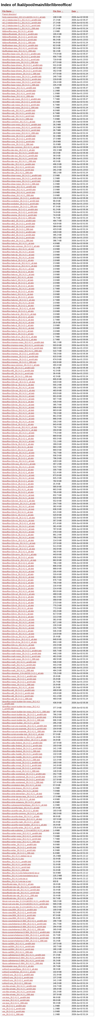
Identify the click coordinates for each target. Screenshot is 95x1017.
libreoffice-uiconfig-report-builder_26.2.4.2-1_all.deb (24, 825)
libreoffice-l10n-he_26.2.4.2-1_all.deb (18, 467)
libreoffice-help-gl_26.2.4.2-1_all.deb (18, 283)
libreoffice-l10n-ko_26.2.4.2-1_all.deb (18, 509)
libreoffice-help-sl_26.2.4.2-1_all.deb (18, 325)
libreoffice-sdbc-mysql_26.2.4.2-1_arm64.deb (21, 765)
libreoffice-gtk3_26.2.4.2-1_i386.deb (17, 229)
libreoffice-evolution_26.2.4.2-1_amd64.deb (21, 198)
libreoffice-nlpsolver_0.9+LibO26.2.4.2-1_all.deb (23, 673)
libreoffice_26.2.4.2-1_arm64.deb (16, 864)
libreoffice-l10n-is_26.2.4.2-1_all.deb (18, 487)
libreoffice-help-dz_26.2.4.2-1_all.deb (18, 258)
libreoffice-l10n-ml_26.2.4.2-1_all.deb (18, 521)
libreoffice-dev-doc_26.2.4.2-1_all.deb (18, 150)
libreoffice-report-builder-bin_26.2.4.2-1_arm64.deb (24, 717)
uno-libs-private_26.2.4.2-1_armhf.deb (18, 992)
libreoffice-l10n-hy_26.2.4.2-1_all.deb (18, 478)
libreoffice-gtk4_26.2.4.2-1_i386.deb (17, 241)
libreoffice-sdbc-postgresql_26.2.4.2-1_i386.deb (22, 782)
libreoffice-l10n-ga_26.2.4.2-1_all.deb (18, 453)
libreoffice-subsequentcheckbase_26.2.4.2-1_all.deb (24, 805)
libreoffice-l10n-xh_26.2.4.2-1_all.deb (18, 634)
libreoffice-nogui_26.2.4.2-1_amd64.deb (19, 676)
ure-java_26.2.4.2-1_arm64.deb (15, 1000)
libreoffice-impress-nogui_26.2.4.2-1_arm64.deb (23, 345)
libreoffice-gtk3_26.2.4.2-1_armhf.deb (18, 226)
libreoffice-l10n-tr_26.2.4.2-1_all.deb (17, 614)
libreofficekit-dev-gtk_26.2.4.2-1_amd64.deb (21, 887)
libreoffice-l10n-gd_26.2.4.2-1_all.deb (18, 456)
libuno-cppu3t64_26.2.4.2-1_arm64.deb (19, 912)
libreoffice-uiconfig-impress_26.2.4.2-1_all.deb (22, 819)
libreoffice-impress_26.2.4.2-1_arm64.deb (20, 356)
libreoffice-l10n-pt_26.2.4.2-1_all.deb (18, 563)
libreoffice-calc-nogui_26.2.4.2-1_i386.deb (20, 108)
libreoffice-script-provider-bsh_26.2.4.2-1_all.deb (23, 734)
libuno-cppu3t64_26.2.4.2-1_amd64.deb (19, 910)
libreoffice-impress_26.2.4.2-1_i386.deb (19, 362)
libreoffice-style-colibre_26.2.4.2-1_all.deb (20, 791)
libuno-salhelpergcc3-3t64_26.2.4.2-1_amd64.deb (23, 955)
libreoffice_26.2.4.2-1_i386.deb (15, 870)
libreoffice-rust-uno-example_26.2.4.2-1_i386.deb (23, 731)
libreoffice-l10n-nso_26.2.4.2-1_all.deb (18, 543)
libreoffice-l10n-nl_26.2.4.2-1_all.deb (18, 535)
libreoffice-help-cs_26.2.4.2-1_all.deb (18, 249)
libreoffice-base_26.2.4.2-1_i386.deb (18, 96)
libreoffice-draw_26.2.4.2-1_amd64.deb (19, 187)
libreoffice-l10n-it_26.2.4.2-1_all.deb (17, 489)
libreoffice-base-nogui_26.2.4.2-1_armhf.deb (21, 82)
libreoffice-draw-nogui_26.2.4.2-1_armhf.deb (21, 181)
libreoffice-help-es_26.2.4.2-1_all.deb (18, 269)
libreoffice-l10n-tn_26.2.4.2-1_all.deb (18, 611)
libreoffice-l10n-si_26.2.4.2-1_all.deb (18, 574)
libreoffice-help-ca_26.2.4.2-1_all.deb (18, 243)
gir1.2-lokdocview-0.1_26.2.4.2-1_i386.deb (20, 28)
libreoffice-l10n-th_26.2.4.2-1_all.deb (18, 605)
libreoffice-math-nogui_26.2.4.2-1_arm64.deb (21, 654)
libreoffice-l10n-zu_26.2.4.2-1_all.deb (18, 645)
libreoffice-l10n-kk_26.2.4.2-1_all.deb (18, 498)
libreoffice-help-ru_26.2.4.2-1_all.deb (18, 320)
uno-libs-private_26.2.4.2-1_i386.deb (18, 994)
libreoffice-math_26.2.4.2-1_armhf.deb (18, 668)
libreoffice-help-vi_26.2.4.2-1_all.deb (18, 334)
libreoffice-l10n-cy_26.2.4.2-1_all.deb (18, 413)
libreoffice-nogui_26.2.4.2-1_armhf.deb (19, 682)
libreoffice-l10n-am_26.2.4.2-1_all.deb (18, 382)
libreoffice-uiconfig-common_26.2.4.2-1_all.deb (22, 813)
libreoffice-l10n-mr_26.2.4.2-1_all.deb (18, 526)
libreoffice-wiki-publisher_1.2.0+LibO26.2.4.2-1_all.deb (25, 830)
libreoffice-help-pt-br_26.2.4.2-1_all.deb (19, 314)
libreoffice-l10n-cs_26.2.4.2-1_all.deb (18, 410)
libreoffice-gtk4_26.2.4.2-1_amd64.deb (19, 232)
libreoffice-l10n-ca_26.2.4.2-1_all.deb (18, 407)
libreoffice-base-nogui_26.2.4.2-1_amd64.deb (21, 77)
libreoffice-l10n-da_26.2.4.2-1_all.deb (18, 416)
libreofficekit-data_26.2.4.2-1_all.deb (18, 884)
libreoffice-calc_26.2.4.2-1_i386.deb (17, 119)
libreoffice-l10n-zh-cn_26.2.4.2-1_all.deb (19, 639)
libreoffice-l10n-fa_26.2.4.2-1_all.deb (18, 444)
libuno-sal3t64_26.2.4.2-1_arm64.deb (18, 946)
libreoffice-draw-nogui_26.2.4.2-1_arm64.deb (21, 178)
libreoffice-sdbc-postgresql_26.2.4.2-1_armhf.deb (23, 780)
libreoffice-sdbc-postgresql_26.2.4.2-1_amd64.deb (23, 774)
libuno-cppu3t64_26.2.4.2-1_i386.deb (18, 918)
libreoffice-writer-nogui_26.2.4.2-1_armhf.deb (21, 839)
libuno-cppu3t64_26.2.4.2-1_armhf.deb (19, 915)
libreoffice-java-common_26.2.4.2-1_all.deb (21, 365)
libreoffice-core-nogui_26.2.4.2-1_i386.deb (20, 133)
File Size (57, 11)
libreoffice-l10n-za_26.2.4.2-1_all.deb (18, 637)
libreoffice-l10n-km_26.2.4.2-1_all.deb (18, 501)
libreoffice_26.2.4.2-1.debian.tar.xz (17, 856)
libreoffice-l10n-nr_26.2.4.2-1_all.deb (18, 540)
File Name (7, 11)
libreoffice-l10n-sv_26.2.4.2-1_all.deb (18, 591)
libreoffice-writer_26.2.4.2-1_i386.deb (18, 853)
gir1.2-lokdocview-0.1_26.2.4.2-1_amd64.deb (21, 20)
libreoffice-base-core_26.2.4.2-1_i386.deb (20, 62)
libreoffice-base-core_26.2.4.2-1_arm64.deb (21, 57)
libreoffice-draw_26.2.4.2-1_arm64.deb (19, 190)
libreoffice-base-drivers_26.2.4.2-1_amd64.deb (22, 65)
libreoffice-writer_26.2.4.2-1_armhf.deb (19, 850)
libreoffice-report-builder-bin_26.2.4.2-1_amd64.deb (24, 714)
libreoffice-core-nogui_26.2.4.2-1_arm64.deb (21, 127)
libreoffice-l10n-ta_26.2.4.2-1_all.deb (18, 597)
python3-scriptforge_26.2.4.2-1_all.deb (19, 972)
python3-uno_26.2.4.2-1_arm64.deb (17, 978)
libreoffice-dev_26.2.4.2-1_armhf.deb (18, 170)
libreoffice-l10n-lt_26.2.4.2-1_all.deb (17, 512)
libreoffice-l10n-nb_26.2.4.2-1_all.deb (18, 529)
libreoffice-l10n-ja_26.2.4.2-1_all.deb (18, 492)
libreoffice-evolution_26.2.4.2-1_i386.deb (19, 207)
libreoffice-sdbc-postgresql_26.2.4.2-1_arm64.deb (23, 777)
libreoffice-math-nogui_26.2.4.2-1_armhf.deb (21, 656)
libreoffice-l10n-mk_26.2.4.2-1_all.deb (18, 518)
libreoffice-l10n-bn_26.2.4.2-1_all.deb (18, 399)
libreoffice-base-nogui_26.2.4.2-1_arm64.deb (21, 79)
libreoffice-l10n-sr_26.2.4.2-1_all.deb (18, 583)
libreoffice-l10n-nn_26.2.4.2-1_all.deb (18, 537)
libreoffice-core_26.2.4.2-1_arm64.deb (18, 139)
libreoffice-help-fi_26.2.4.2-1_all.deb (17, 277)
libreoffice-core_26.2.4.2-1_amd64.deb (19, 136)
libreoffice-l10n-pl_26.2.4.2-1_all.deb (18, 557)
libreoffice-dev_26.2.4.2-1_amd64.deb (18, 164)
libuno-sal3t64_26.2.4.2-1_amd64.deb (18, 944)
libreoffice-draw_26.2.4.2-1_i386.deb (18, 195)
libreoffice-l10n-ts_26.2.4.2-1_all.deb (18, 617)
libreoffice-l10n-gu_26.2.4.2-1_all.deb (18, 461)
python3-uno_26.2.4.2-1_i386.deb (16, 983)
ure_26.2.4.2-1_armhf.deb (13, 1011)
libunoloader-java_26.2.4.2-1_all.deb (18, 966)
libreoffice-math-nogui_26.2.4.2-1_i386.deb (20, 659)
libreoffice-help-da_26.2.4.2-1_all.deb (18, 252)
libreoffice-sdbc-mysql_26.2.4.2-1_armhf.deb (21, 768)
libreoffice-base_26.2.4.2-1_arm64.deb (19, 91)
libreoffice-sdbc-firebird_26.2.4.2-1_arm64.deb (22, 746)
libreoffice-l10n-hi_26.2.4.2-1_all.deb (18, 470)
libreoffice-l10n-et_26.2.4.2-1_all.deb (18, 439)
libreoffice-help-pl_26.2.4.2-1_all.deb (18, 311)
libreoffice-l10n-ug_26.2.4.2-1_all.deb (18, 620)
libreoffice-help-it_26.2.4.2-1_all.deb (17, 294)
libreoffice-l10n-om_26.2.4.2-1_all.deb (18, 549)
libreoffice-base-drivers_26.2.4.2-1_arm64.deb (22, 68)
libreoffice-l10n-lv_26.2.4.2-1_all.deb (18, 515)
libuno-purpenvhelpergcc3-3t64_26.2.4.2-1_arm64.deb (25, 935)
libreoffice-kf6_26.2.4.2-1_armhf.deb (17, 373)
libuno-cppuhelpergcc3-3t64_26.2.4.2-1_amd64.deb (24, 921)
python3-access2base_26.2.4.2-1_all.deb (20, 969)
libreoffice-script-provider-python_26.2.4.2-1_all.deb (24, 740)
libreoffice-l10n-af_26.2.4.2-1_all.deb (18, 379)
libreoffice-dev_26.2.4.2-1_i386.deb (17, 173)
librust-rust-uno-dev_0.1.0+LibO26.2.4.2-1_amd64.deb (25, 901)
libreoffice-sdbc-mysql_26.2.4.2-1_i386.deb (20, 771)
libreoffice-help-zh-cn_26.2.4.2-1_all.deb (19, 337)
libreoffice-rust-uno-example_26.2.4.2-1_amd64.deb (24, 726)
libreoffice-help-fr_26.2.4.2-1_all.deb (17, 280)
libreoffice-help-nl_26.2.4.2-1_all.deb (18, 306)
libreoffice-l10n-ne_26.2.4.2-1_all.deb (18, 532)
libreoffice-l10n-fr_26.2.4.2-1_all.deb (17, 450)
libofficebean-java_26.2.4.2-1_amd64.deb (20, 45)
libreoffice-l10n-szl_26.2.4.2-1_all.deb (18, 594)
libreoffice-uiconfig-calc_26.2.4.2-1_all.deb (20, 811)
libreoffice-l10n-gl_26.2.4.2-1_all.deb (18, 458)
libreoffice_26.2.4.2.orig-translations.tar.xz (20, 876)
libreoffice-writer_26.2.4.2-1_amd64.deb (19, 845)
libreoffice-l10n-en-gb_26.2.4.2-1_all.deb (19, 427)
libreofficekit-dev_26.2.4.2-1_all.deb (17, 898)
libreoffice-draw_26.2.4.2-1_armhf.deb (18, 192)
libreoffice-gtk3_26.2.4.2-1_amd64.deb (19, 221)
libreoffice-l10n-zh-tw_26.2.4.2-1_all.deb (19, 642)
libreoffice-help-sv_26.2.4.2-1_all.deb (18, 328)
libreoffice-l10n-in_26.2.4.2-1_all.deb (18, 484)
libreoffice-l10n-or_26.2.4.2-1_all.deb (18, 552)
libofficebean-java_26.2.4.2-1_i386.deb (19, 51)
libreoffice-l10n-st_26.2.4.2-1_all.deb (18, 588)
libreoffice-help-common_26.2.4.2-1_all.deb (21, 246)
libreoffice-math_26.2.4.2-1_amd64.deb (19, 662)
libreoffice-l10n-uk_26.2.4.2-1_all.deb (18, 622)
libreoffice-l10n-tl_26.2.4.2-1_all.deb (17, 608)
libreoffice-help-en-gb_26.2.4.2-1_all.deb (19, 263)
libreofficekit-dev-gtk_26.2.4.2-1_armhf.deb (20, 893)
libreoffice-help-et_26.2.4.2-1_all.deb (18, 272)
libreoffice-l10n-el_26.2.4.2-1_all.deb (18, 424)
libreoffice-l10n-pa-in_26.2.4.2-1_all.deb (19, 554)
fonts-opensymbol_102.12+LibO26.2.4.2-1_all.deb (23, 17)
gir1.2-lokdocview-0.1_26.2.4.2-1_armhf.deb (21, 26)
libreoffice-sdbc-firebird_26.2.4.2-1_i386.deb (21, 751)
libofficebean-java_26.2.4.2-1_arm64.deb (20, 48)
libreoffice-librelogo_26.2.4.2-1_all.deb (18, 648)
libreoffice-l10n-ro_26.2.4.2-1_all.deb (18, 566)
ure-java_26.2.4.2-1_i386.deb (15, 1003)
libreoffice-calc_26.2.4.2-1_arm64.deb (18, 113)
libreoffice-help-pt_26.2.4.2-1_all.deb (18, 317)
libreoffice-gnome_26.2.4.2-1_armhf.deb (19, 215)
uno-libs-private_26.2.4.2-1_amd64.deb (19, 986)
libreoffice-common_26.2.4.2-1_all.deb (18, 122)
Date (74, 11)
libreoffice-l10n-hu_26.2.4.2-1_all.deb (18, 475)
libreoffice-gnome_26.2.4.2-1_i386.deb (19, 218)
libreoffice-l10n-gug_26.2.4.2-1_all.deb (18, 464)
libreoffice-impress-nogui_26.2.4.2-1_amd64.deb (23, 342)
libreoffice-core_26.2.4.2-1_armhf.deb (18, 142)
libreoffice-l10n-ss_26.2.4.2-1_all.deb (18, 586)
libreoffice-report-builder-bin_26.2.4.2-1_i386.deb (23, 720)
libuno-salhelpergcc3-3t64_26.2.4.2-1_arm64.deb (23, 958)
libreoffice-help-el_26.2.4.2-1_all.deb (18, 260)
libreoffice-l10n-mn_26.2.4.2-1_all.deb (18, 523)
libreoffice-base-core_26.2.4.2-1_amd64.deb (21, 54)
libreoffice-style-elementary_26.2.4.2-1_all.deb (22, 794)
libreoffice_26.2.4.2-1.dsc (13, 859)
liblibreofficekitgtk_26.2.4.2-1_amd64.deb (20, 34)
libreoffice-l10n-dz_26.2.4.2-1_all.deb (18, 422)
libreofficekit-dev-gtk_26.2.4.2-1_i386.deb (20, 896)
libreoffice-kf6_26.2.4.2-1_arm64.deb (18, 371)
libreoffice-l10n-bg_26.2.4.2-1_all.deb (18, 396)
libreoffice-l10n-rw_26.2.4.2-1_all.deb (18, 572)
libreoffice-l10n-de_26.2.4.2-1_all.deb (18, 419)
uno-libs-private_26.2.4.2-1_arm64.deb (19, 989)
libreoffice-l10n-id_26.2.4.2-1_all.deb (18, 481)
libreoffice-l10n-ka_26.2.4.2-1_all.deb (18, 495)
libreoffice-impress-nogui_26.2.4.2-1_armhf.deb (22, 348)
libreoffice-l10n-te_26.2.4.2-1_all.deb (18, 600)
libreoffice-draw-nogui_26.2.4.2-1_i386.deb (20, 184)
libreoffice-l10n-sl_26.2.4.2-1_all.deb (18, 580)
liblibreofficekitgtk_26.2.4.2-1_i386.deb (18, 43)
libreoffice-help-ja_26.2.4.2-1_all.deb (18, 297)
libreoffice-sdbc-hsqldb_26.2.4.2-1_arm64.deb (22, 757)
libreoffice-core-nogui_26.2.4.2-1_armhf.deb (21, 130)
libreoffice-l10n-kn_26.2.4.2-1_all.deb (18, 506)
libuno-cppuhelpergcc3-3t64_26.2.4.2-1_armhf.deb (24, 927)
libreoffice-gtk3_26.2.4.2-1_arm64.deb (18, 224)
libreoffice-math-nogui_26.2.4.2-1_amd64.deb (21, 651)
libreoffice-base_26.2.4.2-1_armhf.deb (18, 93)
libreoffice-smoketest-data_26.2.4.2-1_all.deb (21, 785)
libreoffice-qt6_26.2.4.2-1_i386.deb (17, 699)
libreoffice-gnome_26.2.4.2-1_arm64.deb (19, 212)
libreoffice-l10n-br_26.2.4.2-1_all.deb (18, 402)
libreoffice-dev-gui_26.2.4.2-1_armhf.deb (19, 158)
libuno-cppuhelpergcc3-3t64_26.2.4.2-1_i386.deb (23, 929)
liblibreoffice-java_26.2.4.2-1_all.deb (17, 31)
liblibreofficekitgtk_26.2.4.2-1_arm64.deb (19, 37)
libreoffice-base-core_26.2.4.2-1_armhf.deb (21, 60)
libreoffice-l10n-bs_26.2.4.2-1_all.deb (18, 405)
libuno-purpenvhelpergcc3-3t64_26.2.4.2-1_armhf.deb (25, 938)
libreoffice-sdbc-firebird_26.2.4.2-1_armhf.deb (21, 748)
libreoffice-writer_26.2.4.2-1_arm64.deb (19, 847)
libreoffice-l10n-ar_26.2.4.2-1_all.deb (18, 385)
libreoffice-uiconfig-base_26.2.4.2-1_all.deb (20, 808)
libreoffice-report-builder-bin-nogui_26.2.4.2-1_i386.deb (26, 712)
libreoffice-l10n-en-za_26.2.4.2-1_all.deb (19, 430)
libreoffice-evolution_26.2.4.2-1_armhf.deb (20, 204)
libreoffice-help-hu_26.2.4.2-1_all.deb (18, 289)
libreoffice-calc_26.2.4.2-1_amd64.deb (18, 110)
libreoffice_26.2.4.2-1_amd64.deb (16, 862)
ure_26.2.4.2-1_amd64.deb (14, 1006)
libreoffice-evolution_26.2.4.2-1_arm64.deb (20, 201)
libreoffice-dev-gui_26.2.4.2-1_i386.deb (19, 161)
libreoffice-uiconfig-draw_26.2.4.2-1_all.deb (20, 816)
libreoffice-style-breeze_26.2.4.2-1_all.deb (20, 788)
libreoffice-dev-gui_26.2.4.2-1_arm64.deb (20, 156)
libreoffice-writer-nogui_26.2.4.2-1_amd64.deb (22, 833)
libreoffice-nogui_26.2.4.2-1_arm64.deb (19, 679)
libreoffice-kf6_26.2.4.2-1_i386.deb (17, 376)
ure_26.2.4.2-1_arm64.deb (13, 1009)
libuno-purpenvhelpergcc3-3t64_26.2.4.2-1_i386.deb (24, 941)
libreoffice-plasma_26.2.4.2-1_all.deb (18, 687)
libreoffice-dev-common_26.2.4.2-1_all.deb (20, 147)
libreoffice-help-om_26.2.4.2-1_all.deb (18, 308)
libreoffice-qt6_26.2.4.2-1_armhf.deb (18, 696)
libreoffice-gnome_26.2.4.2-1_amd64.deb (20, 209)
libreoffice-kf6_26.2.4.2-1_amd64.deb (18, 368)
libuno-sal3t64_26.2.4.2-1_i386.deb (17, 952)
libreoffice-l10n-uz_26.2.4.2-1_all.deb (18, 625)
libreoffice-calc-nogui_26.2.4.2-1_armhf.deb (21, 105)
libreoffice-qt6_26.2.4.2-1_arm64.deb (18, 693)
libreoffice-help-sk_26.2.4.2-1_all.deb (18, 323)
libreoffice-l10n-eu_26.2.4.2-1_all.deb (18, 441)
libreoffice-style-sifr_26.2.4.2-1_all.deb (18, 799)
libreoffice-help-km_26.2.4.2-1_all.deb (18, 300)
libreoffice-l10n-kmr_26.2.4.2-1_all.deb (18, 504)
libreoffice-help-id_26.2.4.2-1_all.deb (18, 291)
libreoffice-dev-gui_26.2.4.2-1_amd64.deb (20, 153)
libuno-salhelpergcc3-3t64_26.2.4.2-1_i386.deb (22, 963)
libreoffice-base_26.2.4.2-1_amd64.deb (19, 88)
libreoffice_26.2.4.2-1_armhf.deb (16, 867)
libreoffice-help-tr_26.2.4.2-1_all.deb (17, 331)
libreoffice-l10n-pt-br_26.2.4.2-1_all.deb (19, 560)
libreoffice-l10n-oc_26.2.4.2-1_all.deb (18, 546)
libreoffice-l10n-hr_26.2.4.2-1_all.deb (18, 472)
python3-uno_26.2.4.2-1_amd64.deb (18, 975)
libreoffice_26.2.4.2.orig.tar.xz (15, 879)
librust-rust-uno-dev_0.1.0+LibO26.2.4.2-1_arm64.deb (25, 904)
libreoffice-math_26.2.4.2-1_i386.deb (18, 670)
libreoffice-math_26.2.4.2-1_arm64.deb (19, 665)
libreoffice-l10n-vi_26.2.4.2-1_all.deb (18, 631)
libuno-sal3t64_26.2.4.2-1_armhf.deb (18, 949)
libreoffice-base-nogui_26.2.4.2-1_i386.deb (20, 85)
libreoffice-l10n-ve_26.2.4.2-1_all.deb (18, 628)
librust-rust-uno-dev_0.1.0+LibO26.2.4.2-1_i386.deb (24, 907)
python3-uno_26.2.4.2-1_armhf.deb (17, 980)
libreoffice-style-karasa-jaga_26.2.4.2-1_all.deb (22, 796)
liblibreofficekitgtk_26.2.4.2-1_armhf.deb (19, 40)
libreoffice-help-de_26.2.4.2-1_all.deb (18, 255)
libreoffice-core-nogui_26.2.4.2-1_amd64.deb (21, 125)
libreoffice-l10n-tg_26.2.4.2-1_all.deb (18, 603)
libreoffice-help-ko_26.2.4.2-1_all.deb (18, 303)
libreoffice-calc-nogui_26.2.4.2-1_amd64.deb (21, 99)
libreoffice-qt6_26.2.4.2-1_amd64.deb (18, 690)
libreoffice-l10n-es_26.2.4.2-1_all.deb (18, 436)
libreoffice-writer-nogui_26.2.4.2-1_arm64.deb (21, 836)
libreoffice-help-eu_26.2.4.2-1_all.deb (18, 274)
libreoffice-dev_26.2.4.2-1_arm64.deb (18, 167)
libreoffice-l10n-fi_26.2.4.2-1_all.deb (17, 447)
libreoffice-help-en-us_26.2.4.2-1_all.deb (19, 266)
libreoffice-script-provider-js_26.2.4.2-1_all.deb (22, 737)
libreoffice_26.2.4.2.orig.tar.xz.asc (16, 881)
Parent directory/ (9, 14)
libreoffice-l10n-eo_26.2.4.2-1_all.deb (18, 433)
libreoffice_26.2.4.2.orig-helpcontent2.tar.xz (20, 873)
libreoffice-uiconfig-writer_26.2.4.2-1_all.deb (21, 828)
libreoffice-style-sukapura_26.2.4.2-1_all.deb (21, 802)
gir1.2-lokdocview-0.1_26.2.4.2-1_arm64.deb (21, 23)
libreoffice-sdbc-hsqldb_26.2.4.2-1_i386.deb (21, 760)
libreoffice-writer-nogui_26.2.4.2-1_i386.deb (21, 842)
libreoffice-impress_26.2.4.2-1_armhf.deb (20, 359)
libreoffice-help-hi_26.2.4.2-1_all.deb (18, 286)
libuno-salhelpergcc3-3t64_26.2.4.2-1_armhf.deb (23, 961)
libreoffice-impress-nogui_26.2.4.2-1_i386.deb (22, 351)
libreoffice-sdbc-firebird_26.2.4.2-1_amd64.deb (22, 743)
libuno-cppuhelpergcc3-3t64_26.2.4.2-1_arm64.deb (24, 924)
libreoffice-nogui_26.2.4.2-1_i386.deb (18, 685)
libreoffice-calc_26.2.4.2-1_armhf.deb (18, 116)
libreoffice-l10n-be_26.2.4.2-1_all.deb (18, 393)
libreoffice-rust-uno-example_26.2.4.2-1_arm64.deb (24, 729)
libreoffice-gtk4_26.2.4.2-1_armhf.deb (18, 238)
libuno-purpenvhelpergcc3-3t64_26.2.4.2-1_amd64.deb (26, 932)
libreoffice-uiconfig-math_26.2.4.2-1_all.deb (21, 822)
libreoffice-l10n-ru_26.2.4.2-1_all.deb (18, 569)
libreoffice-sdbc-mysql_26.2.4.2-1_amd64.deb (22, 763)
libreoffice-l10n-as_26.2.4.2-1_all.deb (18, 388)
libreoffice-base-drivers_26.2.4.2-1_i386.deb (21, 74)
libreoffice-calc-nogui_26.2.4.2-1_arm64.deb (21, 102)
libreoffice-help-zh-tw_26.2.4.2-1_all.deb (19, 340)
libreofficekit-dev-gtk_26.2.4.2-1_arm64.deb (21, 890)
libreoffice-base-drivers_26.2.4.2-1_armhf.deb (21, 71)
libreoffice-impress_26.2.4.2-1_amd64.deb (20, 354)
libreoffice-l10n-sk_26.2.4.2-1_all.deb (18, 577)
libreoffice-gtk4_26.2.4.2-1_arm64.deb (18, 235)
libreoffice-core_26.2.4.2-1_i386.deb (17, 144)
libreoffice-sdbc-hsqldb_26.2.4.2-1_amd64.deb (22, 754)
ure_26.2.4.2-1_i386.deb (12, 1014)
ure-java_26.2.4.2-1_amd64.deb (16, 997)
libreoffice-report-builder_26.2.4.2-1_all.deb (20, 723)
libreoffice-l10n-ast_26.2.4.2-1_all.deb (18, 391)
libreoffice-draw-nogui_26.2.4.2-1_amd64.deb (21, 175)
